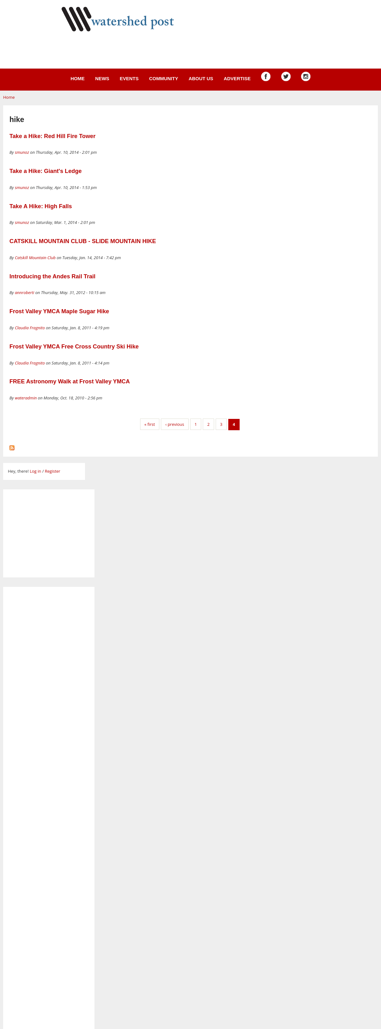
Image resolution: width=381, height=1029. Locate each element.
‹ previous (174, 424)
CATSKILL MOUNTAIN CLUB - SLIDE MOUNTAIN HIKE (82, 241)
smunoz (22, 152)
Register (52, 471)
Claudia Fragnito (30, 328)
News (102, 78)
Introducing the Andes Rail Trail (52, 276)
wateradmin (26, 398)
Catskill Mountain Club (35, 257)
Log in (35, 471)
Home (78, 78)
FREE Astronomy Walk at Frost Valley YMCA (69, 381)
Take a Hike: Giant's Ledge (45, 171)
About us (201, 78)
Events (129, 78)
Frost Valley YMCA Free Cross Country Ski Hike (74, 346)
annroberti (24, 292)
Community (163, 78)
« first (150, 424)
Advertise (237, 78)
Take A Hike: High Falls (40, 206)
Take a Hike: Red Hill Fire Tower (52, 136)
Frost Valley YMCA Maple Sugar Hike (59, 311)
